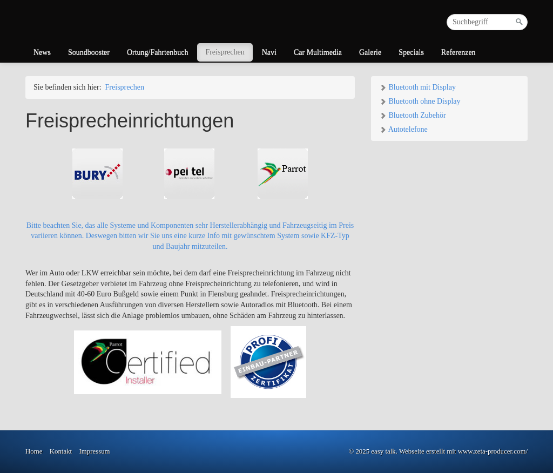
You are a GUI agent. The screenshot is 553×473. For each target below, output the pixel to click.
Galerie (370, 52)
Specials (411, 52)
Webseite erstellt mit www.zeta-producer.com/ (463, 451)
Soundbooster (89, 52)
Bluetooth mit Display (417, 87)
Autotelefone (403, 129)
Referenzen (458, 52)
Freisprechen (224, 52)
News (42, 52)
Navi (269, 52)
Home (33, 451)
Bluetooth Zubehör (412, 115)
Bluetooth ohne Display (420, 101)
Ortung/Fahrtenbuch (157, 52)
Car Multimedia (318, 52)
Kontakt (61, 451)
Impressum (94, 451)
